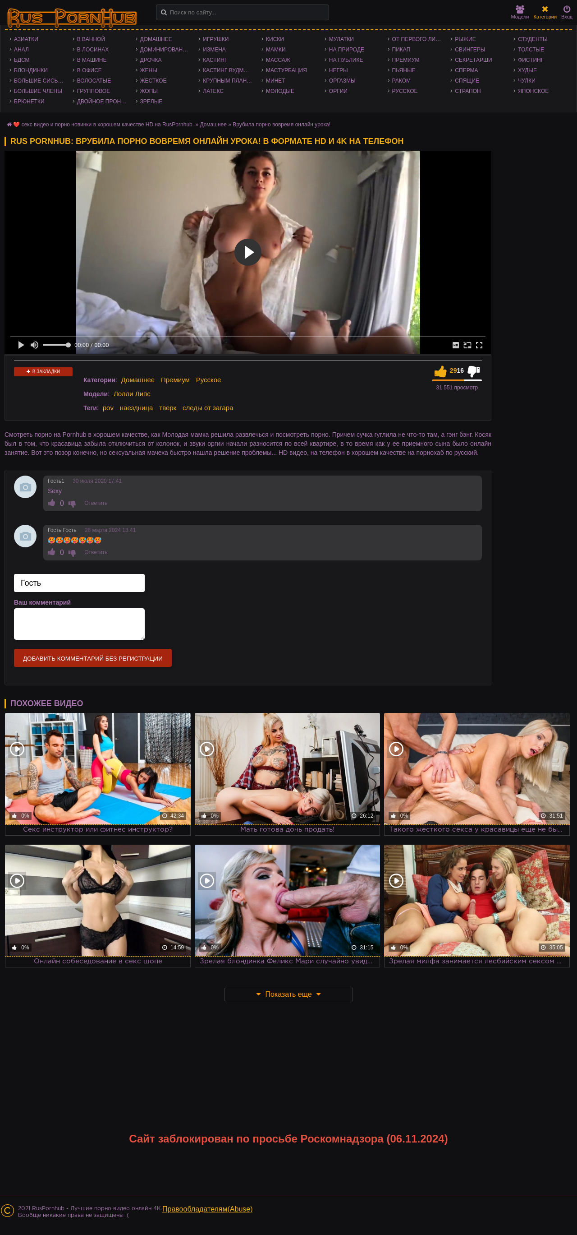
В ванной (91, 39)
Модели (520, 12)
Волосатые (94, 81)
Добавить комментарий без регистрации (93, 658)
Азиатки (26, 39)
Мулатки (341, 39)
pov (108, 408)
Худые (527, 70)
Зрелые (151, 101)
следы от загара (208, 408)
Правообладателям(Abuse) (207, 1209)
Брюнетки (29, 101)
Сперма (466, 70)
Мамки (276, 49)
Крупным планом (229, 81)
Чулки (527, 81)
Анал (21, 49)
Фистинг (531, 60)
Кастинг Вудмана (229, 70)
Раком (401, 81)
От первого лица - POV (419, 39)
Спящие (467, 81)
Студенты (532, 39)
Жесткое (153, 81)
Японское (533, 91)
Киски (275, 39)
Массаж (278, 60)
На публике (346, 60)
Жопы (149, 91)
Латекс (213, 91)
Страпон (468, 91)
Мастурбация (286, 70)
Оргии (338, 91)
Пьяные (404, 70)
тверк (167, 408)
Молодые (280, 91)
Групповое (93, 91)
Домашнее (156, 39)
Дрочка (151, 60)
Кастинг (215, 60)
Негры (338, 70)
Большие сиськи (39, 81)
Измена (214, 49)
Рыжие (465, 39)
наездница (136, 408)
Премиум (406, 60)
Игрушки (216, 39)
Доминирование (165, 49)
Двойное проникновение (104, 101)
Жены (148, 70)
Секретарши (473, 60)
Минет (275, 81)
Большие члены (38, 91)
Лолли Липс (132, 394)
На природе (346, 49)
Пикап (401, 49)
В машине (92, 60)
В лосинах (93, 49)
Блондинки (31, 70)
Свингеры (470, 49)
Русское (405, 91)
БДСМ (22, 60)
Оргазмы (342, 81)
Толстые (531, 49)
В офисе (89, 70)
